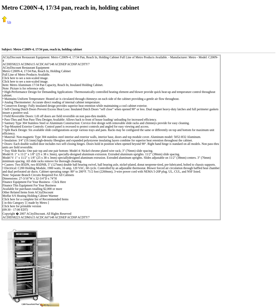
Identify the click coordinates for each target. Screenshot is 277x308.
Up (6, 22)
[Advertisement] (138, 35)
